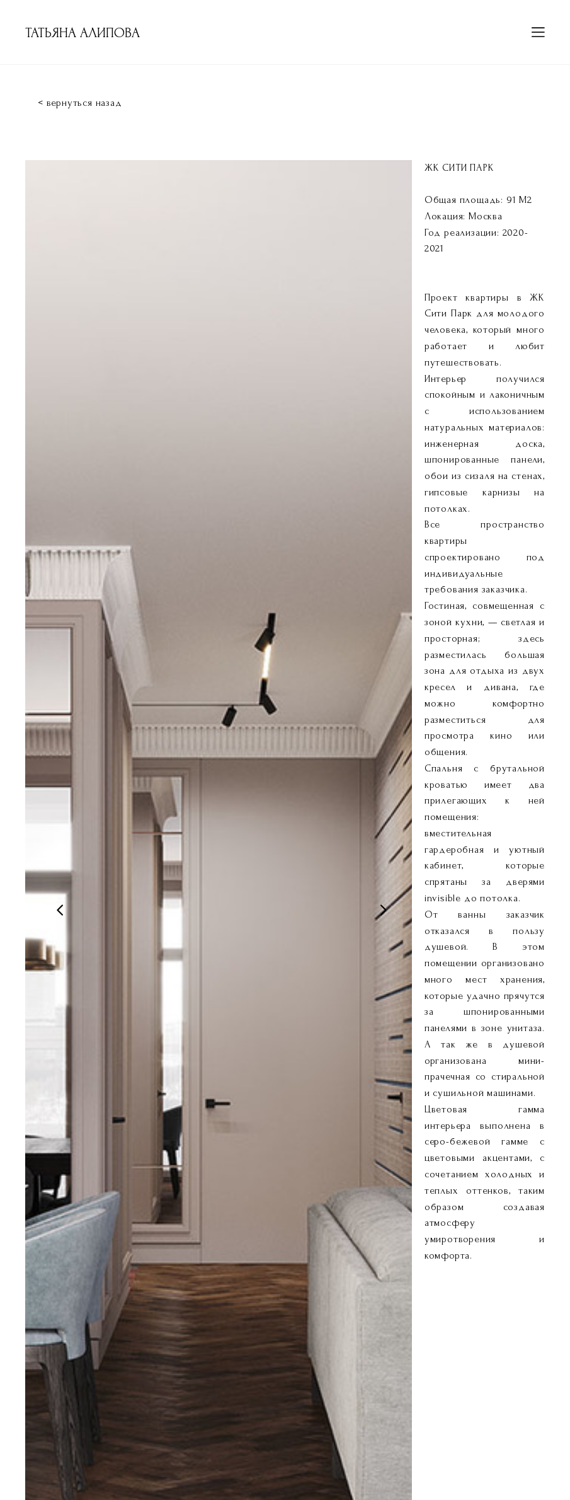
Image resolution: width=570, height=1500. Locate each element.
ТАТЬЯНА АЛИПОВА (82, 33)
